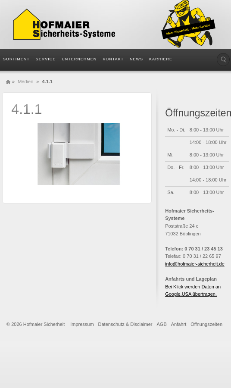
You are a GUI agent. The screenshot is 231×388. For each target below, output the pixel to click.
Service (46, 59)
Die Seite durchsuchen (223, 59)
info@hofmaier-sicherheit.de (195, 263)
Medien (25, 81)
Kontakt (113, 59)
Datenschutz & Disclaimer (125, 324)
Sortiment (16, 59)
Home (8, 81)
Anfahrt (178, 324)
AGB (162, 324)
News (136, 59)
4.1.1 (26, 109)
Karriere (160, 59)
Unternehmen (79, 59)
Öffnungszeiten (206, 324)
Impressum (82, 324)
